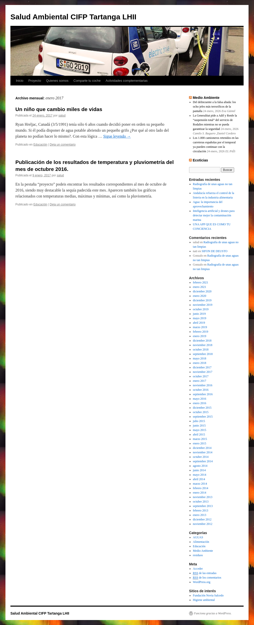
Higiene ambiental (204, 600)
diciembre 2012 (202, 519)
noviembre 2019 (202, 305)
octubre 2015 (201, 412)
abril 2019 (199, 322)
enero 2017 (199, 381)
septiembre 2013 (203, 506)
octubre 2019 (201, 309)
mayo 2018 (199, 358)
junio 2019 (199, 313)
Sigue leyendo (117, 136)
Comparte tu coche (87, 80)
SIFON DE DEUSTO (214, 251)
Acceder (198, 568)
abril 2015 (199, 434)
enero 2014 (199, 492)
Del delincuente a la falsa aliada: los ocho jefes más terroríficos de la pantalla (214, 106)
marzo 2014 (200, 483)
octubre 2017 (201, 376)
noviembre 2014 (202, 452)
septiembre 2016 (203, 394)
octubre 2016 (201, 389)
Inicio (19, 80)
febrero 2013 (200, 510)
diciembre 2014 (202, 448)
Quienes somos (57, 80)
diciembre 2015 (202, 407)
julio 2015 (199, 421)
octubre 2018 (201, 349)
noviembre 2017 (202, 372)
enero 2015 (199, 443)
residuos (198, 555)
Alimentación (201, 542)
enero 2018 (199, 363)
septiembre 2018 (203, 354)
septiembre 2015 (203, 416)
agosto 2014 (200, 466)
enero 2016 (199, 403)
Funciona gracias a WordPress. (212, 613)
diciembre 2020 (202, 291)
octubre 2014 (201, 457)
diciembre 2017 (202, 367)
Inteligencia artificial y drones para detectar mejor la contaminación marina (214, 215)
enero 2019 (199, 336)
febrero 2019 (200, 331)
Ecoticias (200, 160)
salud (62, 115)
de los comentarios (207, 578)
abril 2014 (199, 479)
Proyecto (34, 80)
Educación (40, 144)
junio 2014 (199, 470)
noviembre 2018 (202, 345)
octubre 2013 (201, 501)
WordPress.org (201, 582)
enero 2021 (199, 287)
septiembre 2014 (203, 461)
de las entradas (205, 573)
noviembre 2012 (202, 524)
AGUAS (198, 537)
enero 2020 (199, 296)
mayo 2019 (199, 318)
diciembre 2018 (202, 340)
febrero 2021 (200, 282)
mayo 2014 (199, 474)
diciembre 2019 (202, 300)
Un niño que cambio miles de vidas (58, 109)
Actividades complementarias (127, 80)
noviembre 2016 (202, 385)
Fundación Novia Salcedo (208, 595)
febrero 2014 (200, 488)
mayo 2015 (199, 430)
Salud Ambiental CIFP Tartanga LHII (73, 17)
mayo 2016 (199, 398)
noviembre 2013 (202, 497)
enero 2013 (199, 515)
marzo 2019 (200, 327)
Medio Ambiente (206, 98)
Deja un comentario (63, 144)
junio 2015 (199, 425)
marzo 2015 (200, 439)
